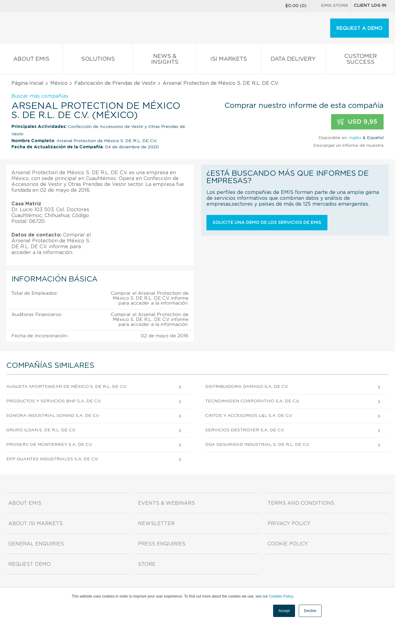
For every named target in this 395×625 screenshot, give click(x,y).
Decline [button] (310, 611)
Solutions (98, 60)
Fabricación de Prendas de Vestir (115, 83)
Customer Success (360, 60)
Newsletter (156, 523)
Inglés (355, 138)
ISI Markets (229, 60)
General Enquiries (36, 543)
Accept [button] (284, 611)
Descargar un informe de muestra (348, 145)
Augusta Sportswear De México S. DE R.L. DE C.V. (66, 386)
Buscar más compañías (39, 96)
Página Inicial (27, 83)
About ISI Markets (35, 523)
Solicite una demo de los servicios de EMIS (267, 222)
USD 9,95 (357, 122)
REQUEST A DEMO (359, 28)
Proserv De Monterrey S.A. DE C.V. (49, 444)
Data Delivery (293, 60)
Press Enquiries (161, 543)
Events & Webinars (166, 503)
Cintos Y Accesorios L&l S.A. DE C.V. (248, 415)
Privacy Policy (289, 523)
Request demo (29, 564)
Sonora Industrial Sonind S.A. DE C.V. (52, 415)
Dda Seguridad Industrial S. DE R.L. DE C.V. (257, 444)
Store (147, 564)
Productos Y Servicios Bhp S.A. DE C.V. (53, 401)
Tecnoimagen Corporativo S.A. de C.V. (252, 401)
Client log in (370, 5)
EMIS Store (330, 6)
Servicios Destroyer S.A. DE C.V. (244, 430)
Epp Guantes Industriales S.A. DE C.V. (52, 459)
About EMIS (31, 60)
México (59, 83)
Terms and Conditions (301, 503)
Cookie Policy (288, 543)
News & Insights (164, 60)
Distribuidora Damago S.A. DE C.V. (246, 386)
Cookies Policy (281, 596)
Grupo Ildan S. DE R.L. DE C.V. (41, 430)
